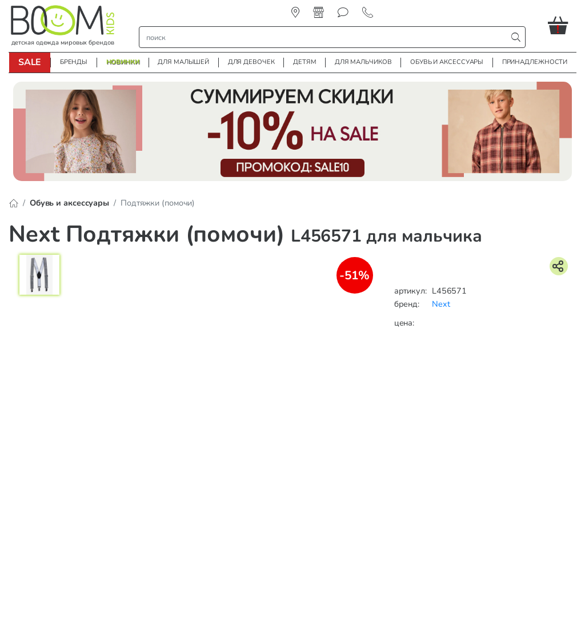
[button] (562, 25)
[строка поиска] (326, 37)
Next (441, 304)
